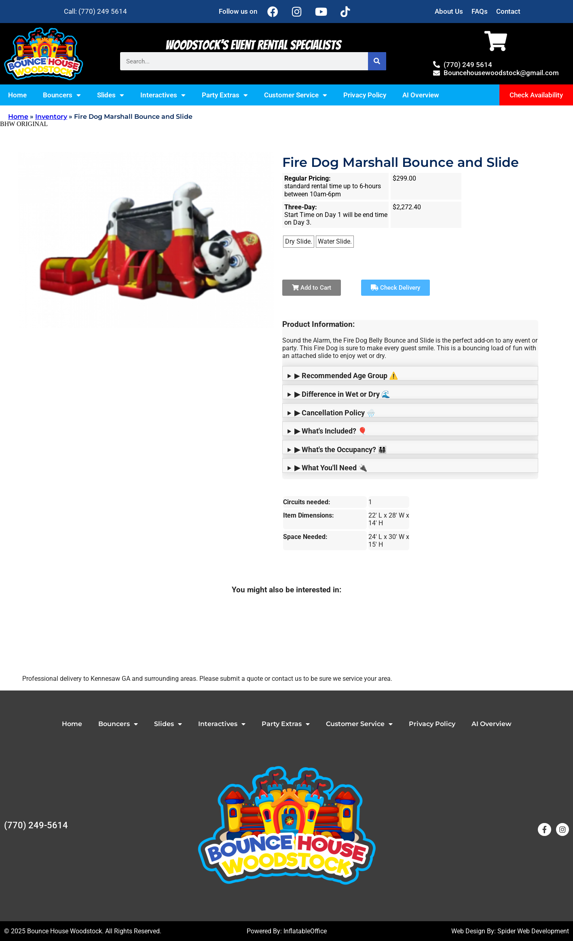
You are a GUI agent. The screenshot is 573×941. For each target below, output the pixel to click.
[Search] (377, 61)
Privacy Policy (364, 95)
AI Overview (420, 95)
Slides (110, 95)
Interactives (163, 95)
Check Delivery (395, 287)
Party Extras (225, 95)
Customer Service (295, 95)
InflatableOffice (305, 931)
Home (17, 95)
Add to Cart (311, 287)
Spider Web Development (533, 931)
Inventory (51, 116)
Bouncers (62, 95)
